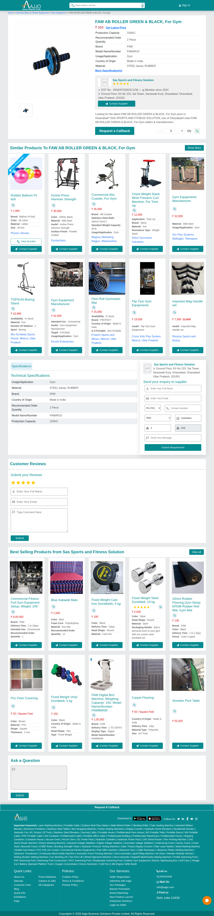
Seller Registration (120, 876)
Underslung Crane (164, 842)
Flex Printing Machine (175, 838)
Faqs (16, 900)
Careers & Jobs (47, 880)
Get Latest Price (116, 27)
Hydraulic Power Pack (129, 838)
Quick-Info (19, 892)
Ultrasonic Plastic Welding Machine (174, 849)
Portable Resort (175, 831)
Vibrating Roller (140, 824)
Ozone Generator (88, 863)
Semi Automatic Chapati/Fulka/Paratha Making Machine (142, 856)
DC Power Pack (85, 838)
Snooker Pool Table (186, 700)
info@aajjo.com (165, 886)
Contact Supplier (117, 102)
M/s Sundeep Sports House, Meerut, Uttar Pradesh (23, 337)
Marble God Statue (25, 849)
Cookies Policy (70, 876)
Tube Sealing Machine (162, 824)
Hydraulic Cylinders (106, 838)
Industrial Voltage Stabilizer (81, 842)
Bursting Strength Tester (67, 845)
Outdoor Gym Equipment (137, 859)
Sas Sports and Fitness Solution (133, 79)
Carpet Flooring (143, 697)
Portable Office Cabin (94, 835)
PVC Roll (41, 849)
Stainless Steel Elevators (66, 831)
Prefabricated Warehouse (145, 835)
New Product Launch (121, 896)
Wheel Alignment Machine (98, 856)
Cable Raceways (146, 849)
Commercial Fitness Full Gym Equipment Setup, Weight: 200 (25, 601)
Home (10, 12)
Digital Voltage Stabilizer (110, 842)
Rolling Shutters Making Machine (31, 856)
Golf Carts (184, 859)
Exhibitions (20, 896)
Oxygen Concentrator (66, 863)
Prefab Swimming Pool (185, 856)
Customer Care (22, 884)
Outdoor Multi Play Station (95, 824)
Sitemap (18, 880)
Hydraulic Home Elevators (158, 828)
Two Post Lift (75, 856)
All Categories (46, 884)
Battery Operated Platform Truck (36, 863)
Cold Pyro (104, 863)
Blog (16, 888)
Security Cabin (88, 831)
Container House (34, 838)
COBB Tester (46, 845)
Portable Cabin (72, 824)
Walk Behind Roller (121, 824)
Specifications (21, 365)
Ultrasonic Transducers (26, 852)
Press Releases (47, 876)
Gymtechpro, (59, 239)
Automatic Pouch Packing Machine (94, 852)
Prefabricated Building (119, 835)
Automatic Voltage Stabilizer (138, 842)
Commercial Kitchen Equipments (78, 849)
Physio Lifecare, (20, 232)
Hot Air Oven (68, 838)
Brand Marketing (119, 892)
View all (196, 551)
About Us (19, 876)
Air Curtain (53, 849)
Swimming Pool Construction (52, 859)
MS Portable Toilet (155, 831)
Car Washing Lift (58, 856)
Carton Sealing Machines (111, 828)
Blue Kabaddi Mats (64, 599)
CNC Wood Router (152, 838)
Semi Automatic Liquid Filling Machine (134, 852)
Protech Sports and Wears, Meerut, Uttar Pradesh (103, 338)
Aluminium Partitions (34, 828)
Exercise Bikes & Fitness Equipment (32, 12)
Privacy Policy (70, 884)
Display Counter (134, 828)
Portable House (106, 831)
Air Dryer (160, 852)
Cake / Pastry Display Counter (136, 845)
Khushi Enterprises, (62, 341)
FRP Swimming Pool (24, 859)
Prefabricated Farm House (130, 831)
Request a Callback (114, 130)
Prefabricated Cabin (71, 835)
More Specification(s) (108, 70)
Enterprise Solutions (121, 900)
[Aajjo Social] (178, 818)
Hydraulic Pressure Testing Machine (100, 845)
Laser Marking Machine (50, 824)
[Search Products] (71, 4)
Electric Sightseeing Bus (164, 859)
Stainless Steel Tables (58, 828)
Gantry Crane (183, 842)
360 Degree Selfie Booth (124, 863)
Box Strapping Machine (84, 828)
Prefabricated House (171, 835)
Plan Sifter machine (107, 849)
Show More (194, 147)
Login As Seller (118, 904)
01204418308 (164, 875)
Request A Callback (107, 806)
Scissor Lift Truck (43, 831)
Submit (20, 537)
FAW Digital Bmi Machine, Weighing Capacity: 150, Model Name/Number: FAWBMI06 (106, 702)
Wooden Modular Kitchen (180, 852)
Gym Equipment (58, 12)
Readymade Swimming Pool (107, 859)
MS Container (52, 835)
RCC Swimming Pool (80, 859)
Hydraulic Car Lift (23, 831)
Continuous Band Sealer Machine (57, 852)
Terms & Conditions (73, 880)
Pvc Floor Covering (24, 697)
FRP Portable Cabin (32, 835)
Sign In (184, 5)
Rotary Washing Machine (52, 842)
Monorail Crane (29, 845)
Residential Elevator (184, 828)
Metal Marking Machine (188, 845)
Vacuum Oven (52, 838)
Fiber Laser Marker (164, 845)
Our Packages (118, 884)
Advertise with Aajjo (120, 880)
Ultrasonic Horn (127, 849)
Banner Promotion (120, 888)
